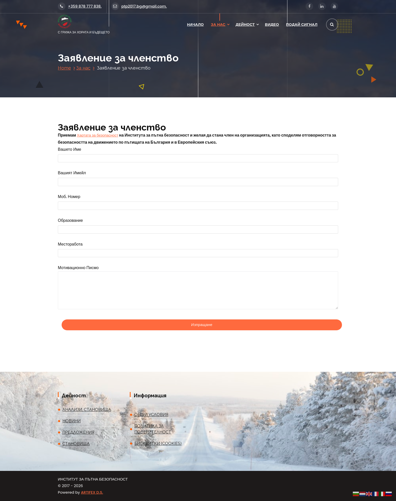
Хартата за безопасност (97, 135)
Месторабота (198, 249)
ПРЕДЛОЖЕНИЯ (78, 432)
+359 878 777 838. (80, 6)
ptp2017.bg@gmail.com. (139, 6)
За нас (83, 68)
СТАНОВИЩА (76, 443)
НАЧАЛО (195, 24)
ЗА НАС (218, 24)
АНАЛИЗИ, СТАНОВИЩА (86, 409)
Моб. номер (198, 202)
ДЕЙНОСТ (245, 24)
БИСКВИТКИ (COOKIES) (158, 443)
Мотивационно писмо (198, 287)
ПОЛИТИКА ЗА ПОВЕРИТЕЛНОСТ (152, 429)
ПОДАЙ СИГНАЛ (301, 24)
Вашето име (198, 154)
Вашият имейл (198, 178)
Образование (198, 225)
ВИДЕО (272, 24)
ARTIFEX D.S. (92, 492)
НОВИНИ (71, 421)
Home (64, 68)
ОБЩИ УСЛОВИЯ (151, 414)
